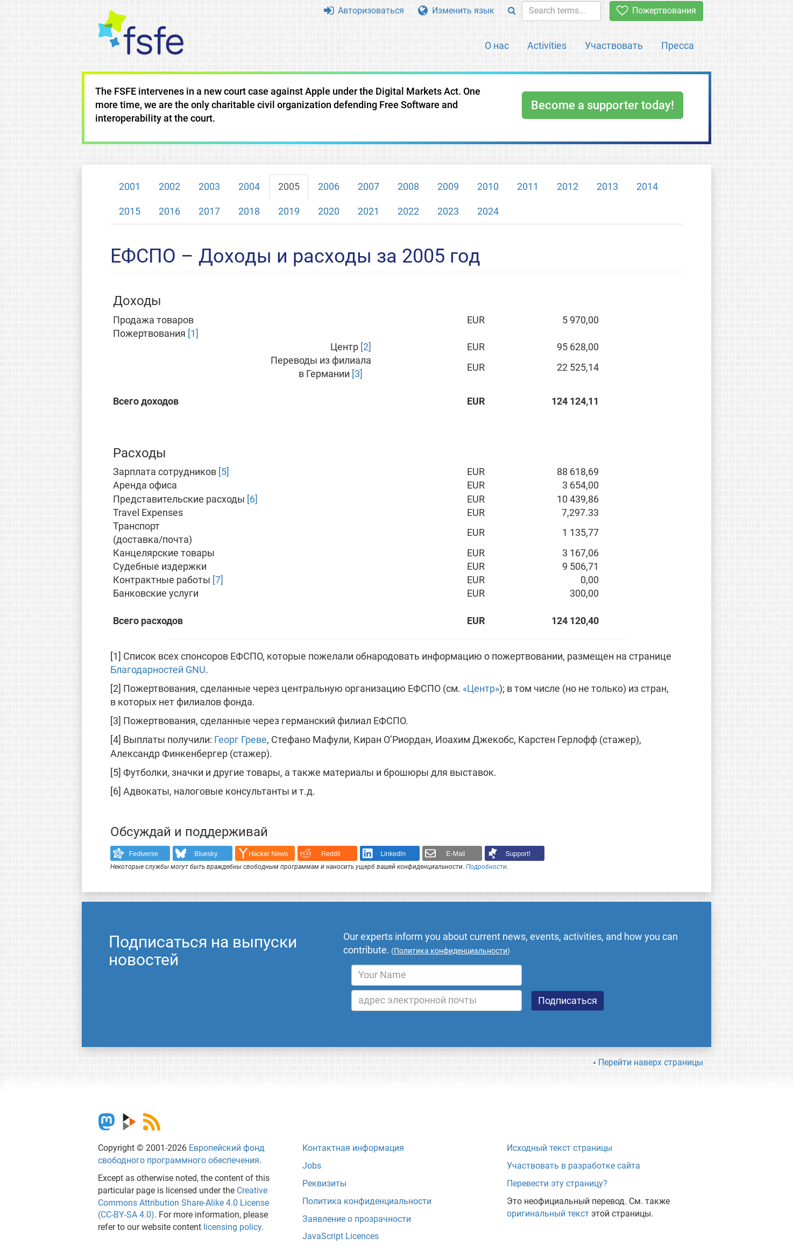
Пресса (677, 45)
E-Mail (455, 854)
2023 (448, 211)
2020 (328, 211)
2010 (488, 186)
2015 (129, 211)
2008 (408, 186)
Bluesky (205, 854)
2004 (249, 186)
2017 (209, 211)
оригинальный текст (548, 1213)
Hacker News (268, 854)
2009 (448, 186)
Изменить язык (456, 10)
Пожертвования (656, 10)
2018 (249, 211)
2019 (289, 211)
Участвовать (614, 45)
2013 (607, 186)
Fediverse (143, 854)
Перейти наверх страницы (650, 1062)
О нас (497, 45)
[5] (223, 471)
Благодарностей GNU (158, 669)
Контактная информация (353, 1148)
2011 (528, 186)
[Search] (511, 11)
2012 (567, 186)
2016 (169, 211)
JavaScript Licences (340, 1236)
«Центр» (481, 688)
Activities (547, 45)
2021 (368, 211)
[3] (357, 374)
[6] (252, 499)
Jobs (311, 1166)
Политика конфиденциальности (366, 1201)
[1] (193, 333)
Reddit (331, 854)
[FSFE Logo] (140, 33)
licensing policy (232, 1227)
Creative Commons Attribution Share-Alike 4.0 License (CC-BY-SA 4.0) (183, 1202)
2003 (209, 186)
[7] (218, 580)
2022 (408, 211)
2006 (328, 186)
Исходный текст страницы (559, 1148)
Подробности (486, 867)
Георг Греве (240, 739)
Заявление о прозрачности (356, 1219)
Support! (518, 854)
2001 (129, 186)
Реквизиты (324, 1183)
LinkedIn (393, 854)
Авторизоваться (364, 10)
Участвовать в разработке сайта (573, 1166)
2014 (647, 186)
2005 (289, 186)
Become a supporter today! (602, 105)
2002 (169, 186)
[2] (365, 347)
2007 (368, 186)
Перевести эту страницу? (557, 1183)
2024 (488, 211)
